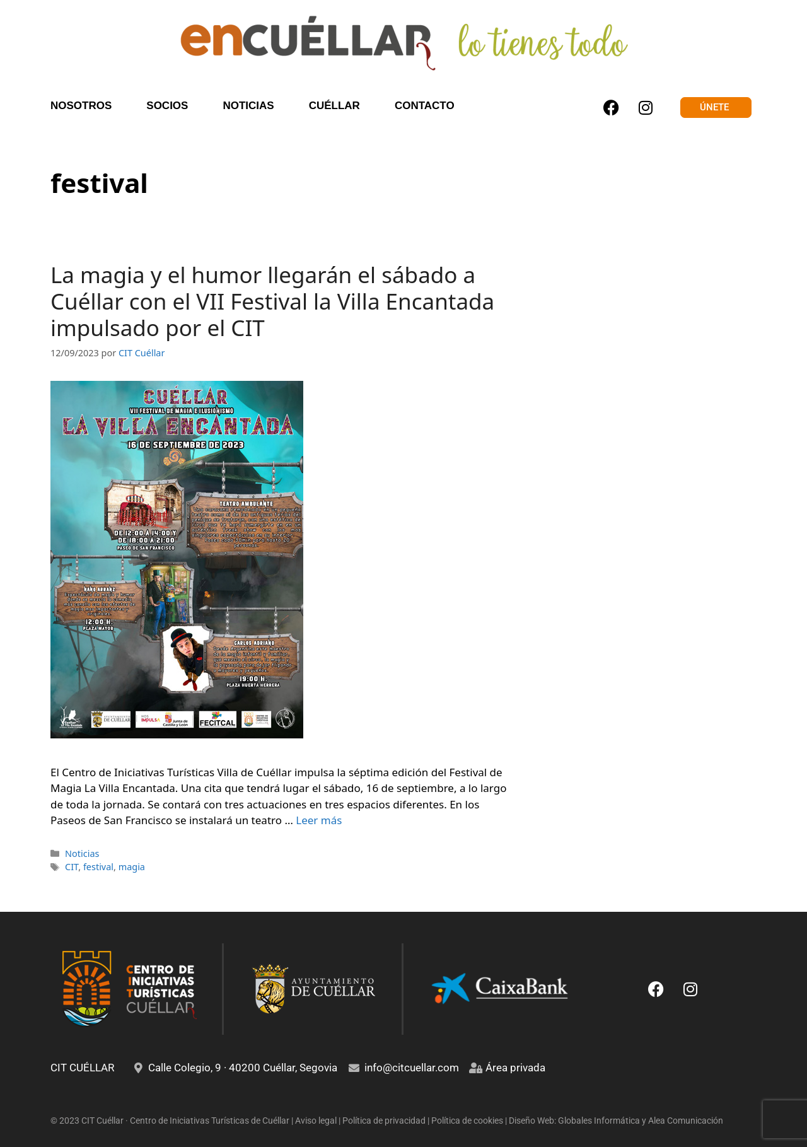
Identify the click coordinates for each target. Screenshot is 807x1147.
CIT (71, 867)
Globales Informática (599, 1120)
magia (132, 867)
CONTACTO (425, 106)
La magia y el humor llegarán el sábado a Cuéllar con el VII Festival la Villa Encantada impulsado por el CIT (272, 301)
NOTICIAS (248, 106)
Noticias (82, 853)
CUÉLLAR (334, 106)
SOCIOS (167, 106)
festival (98, 867)
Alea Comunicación (685, 1120)
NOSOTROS (81, 106)
